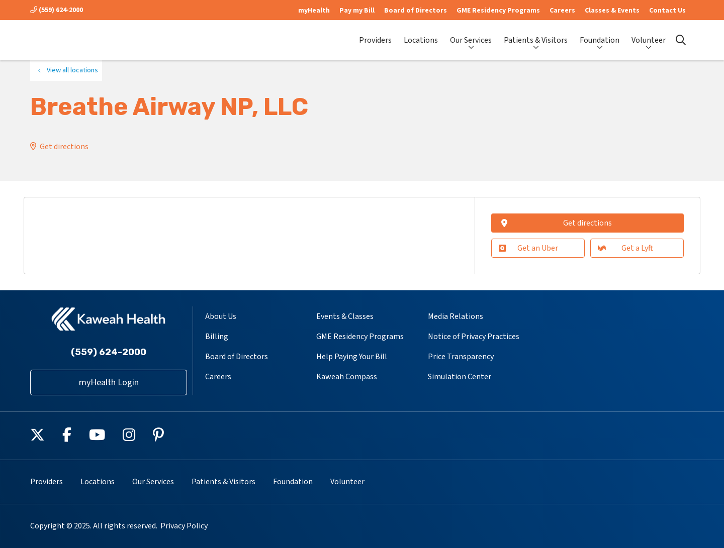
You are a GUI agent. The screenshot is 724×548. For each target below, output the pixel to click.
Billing (216, 336)
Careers (562, 11)
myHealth (314, 11)
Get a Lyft (625, 248)
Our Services (471, 36)
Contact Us (667, 11)
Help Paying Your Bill (351, 356)
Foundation (599, 36)
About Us (220, 316)
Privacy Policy (184, 525)
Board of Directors (415, 11)
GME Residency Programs (498, 11)
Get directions (64, 146)
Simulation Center (459, 376)
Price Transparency (461, 356)
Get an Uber (528, 248)
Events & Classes (345, 316)
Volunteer (648, 36)
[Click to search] (681, 40)
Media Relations (455, 316)
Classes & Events (612, 11)
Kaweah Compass (346, 376)
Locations (421, 36)
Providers (375, 36)
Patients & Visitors (536, 36)
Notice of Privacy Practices (473, 336)
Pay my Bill (357, 11)
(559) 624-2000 (56, 10)
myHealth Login (109, 382)
